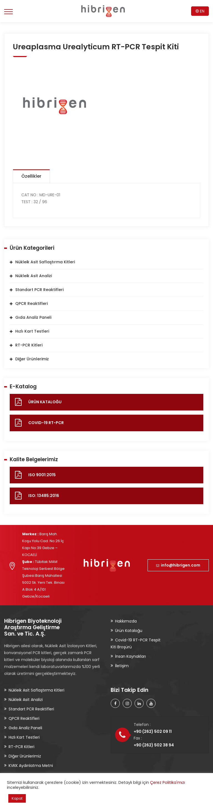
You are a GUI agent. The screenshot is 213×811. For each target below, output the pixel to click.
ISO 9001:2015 (42, 475)
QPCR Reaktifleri (31, 303)
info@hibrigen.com (178, 565)
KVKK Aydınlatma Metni (31, 765)
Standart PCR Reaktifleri (39, 289)
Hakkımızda (126, 621)
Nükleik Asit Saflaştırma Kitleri (45, 262)
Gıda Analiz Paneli (33, 317)
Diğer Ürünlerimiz (32, 359)
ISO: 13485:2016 (43, 495)
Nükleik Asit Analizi (33, 276)
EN (200, 11)
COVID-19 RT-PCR (46, 422)
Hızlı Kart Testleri (32, 331)
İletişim (122, 666)
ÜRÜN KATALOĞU (45, 402)
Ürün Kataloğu (128, 630)
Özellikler (31, 176)
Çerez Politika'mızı (167, 782)
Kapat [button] (17, 798)
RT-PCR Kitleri (28, 345)
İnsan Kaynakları (130, 656)
